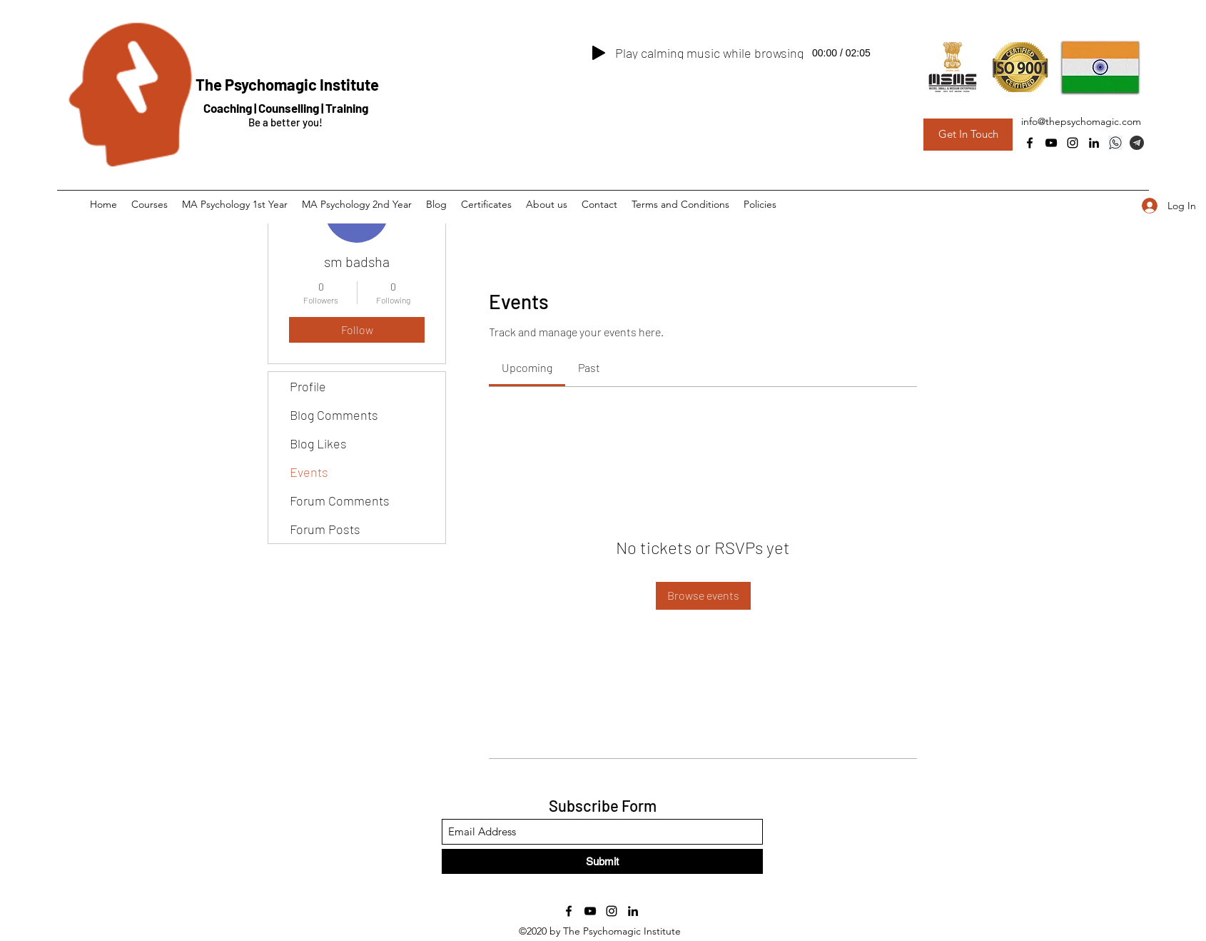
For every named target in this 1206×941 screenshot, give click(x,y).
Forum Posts (325, 529)
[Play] (598, 53)
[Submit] (602, 861)
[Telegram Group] (1137, 143)
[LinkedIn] (1094, 143)
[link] (527, 367)
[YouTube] (1051, 143)
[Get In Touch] (968, 135)
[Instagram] (1072, 143)
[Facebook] (1030, 143)
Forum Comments (340, 500)
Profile (308, 386)
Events (309, 472)
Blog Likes (318, 443)
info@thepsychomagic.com (1081, 121)
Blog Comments (334, 415)
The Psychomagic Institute (287, 84)
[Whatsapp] (1115, 143)
